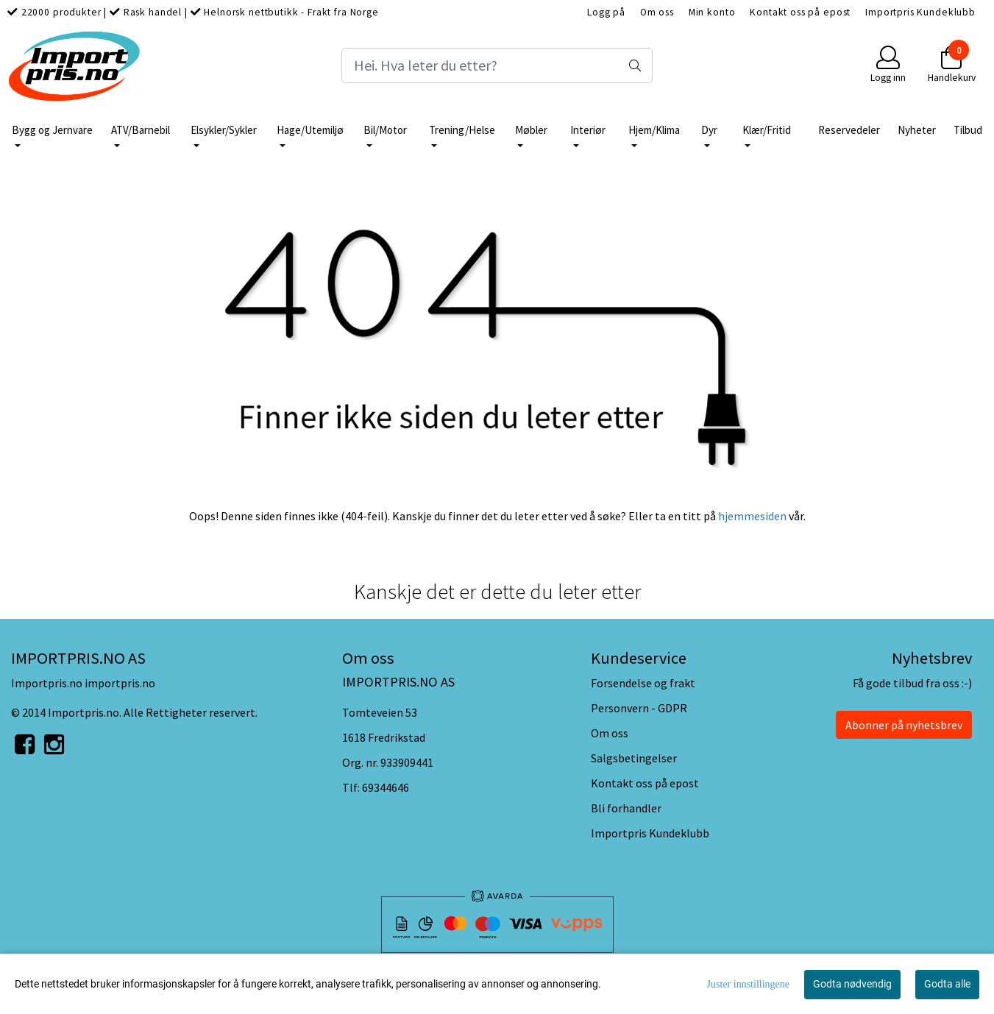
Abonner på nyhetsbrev (903, 724)
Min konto (712, 12)
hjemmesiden (752, 515)
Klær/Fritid (766, 130)
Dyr (709, 130)
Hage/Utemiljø (310, 130)
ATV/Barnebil (140, 130)
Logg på (606, 12)
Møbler (531, 130)
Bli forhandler (626, 808)
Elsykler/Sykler (224, 130)
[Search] (497, 65)
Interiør (588, 130)
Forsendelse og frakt (643, 683)
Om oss (657, 12)
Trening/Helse (462, 130)
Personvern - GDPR (639, 708)
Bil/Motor (385, 130)
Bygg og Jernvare (52, 130)
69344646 (385, 787)
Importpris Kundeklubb (920, 12)
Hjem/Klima (654, 130)
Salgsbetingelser (634, 758)
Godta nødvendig (852, 984)
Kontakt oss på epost (800, 12)
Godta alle (947, 984)
